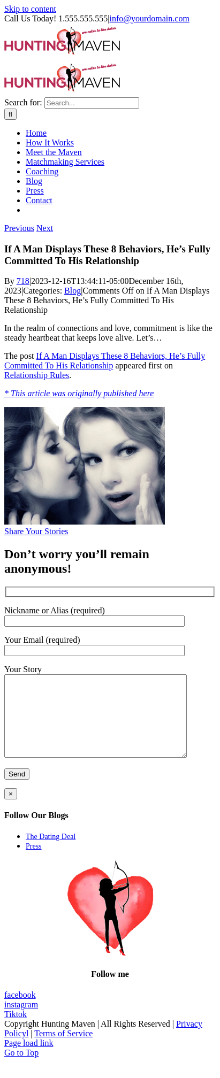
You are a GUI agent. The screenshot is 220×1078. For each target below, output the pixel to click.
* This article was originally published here (79, 393)
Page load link (29, 1059)
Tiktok (15, 1030)
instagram (21, 1020)
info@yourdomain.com (149, 18)
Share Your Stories (36, 531)
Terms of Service (63, 1049)
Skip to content (30, 8)
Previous (19, 228)
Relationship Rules (36, 375)
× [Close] (11, 810)
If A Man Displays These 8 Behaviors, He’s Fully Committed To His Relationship (104, 360)
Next (44, 228)
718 (23, 281)
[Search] (10, 114)
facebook (20, 1010)
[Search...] (91, 103)
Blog (72, 290)
